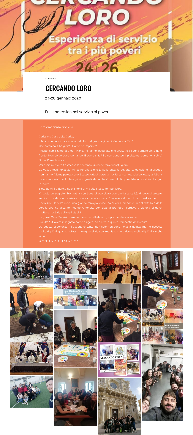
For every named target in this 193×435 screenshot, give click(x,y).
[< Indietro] (55, 78)
